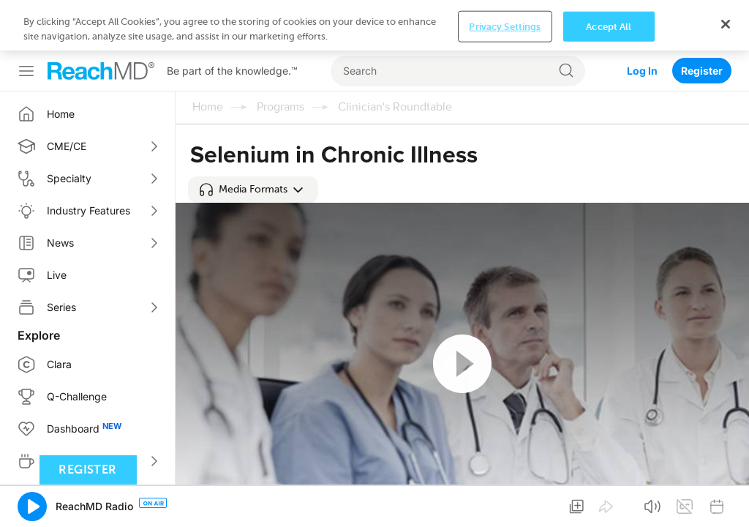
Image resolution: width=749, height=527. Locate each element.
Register (702, 20)
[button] (253, 189)
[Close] (726, 501)
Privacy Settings (505, 503)
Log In (642, 20)
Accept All (608, 503)
